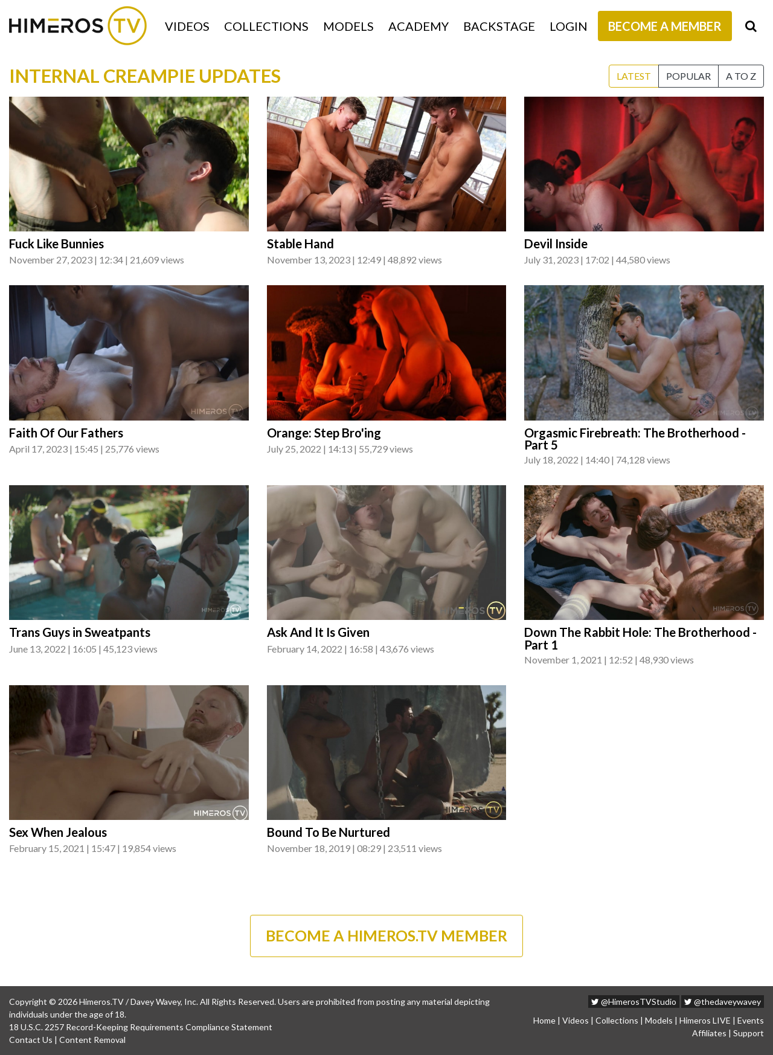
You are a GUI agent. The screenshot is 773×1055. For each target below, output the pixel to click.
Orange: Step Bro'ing (324, 433)
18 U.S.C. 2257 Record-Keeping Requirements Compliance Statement (140, 1027)
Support (748, 1033)
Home (544, 1020)
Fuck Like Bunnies (56, 243)
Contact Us (31, 1039)
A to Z (741, 76)
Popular (688, 76)
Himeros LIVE (705, 1020)
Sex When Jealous (58, 832)
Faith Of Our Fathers (66, 433)
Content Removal (92, 1039)
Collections (266, 26)
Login (569, 26)
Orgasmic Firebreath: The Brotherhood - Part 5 (635, 439)
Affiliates (709, 1033)
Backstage (499, 26)
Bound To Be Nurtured (328, 832)
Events (750, 1020)
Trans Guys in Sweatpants (79, 632)
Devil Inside (556, 243)
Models (348, 26)
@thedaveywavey (722, 1001)
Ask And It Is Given (318, 632)
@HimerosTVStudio (633, 1001)
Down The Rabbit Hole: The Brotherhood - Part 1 (640, 638)
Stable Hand (300, 243)
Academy (418, 26)
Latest (634, 76)
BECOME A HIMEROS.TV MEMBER (386, 935)
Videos (187, 26)
